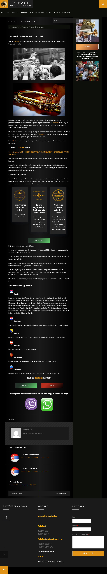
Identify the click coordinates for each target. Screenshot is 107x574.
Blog (57, 12)
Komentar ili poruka (80, 534)
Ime (74, 517)
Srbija (11, 419)
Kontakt (66, 12)
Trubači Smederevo (30, 454)
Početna (5, 12)
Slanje (88, 553)
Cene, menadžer (37, 12)
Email (75, 526)
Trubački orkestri (19, 12)
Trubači (19, 2)
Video (48, 12)
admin (35, 22)
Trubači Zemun (16, 482)
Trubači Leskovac (29, 468)
